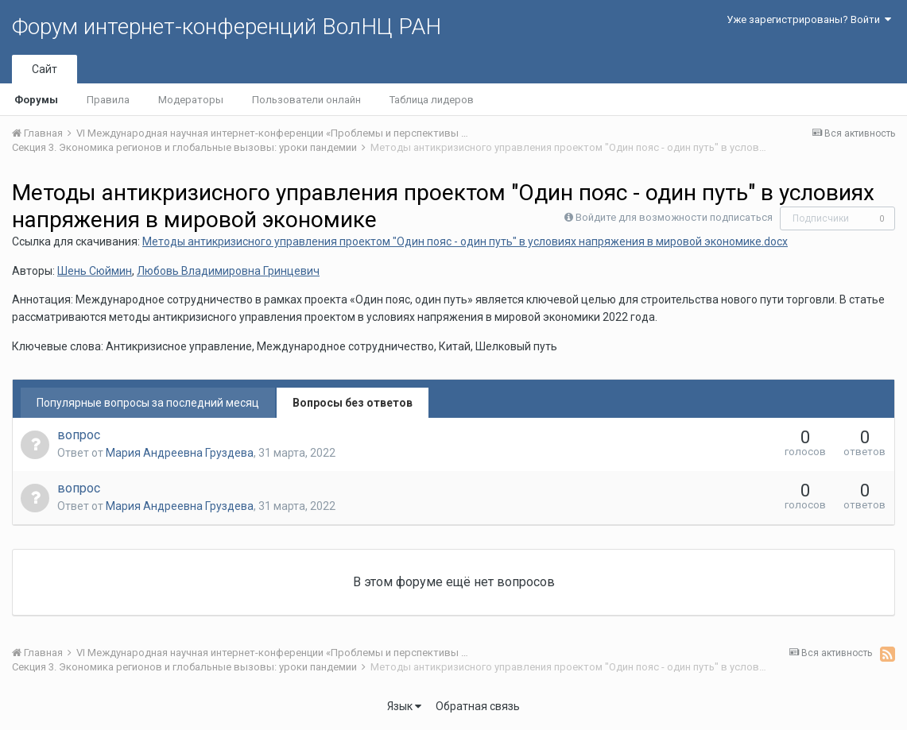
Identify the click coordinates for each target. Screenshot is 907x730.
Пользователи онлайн (306, 100)
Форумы (36, 100)
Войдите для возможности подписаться (674, 217)
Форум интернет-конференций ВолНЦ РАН (226, 27)
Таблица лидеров (432, 100)
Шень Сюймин (94, 271)
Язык (404, 706)
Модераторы (190, 100)
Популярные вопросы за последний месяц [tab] (148, 402)
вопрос (78, 434)
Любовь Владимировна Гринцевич (228, 271)
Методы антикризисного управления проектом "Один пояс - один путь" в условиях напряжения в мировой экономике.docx (465, 241)
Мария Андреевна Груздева (180, 452)
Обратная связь (478, 706)
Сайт (44, 69)
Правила (108, 100)
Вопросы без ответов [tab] (353, 402)
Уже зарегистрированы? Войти (809, 19)
